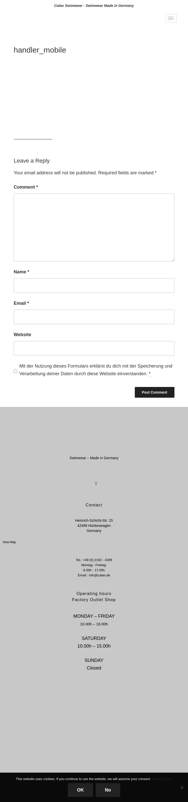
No (108, 790)
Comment (26, 187)
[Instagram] (97, 480)
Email (21, 303)
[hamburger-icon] (170, 18)
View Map (9, 542)
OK (80, 790)
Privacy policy (162, 779)
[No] (181, 787)
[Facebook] (88, 480)
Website (22, 334)
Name (21, 271)
